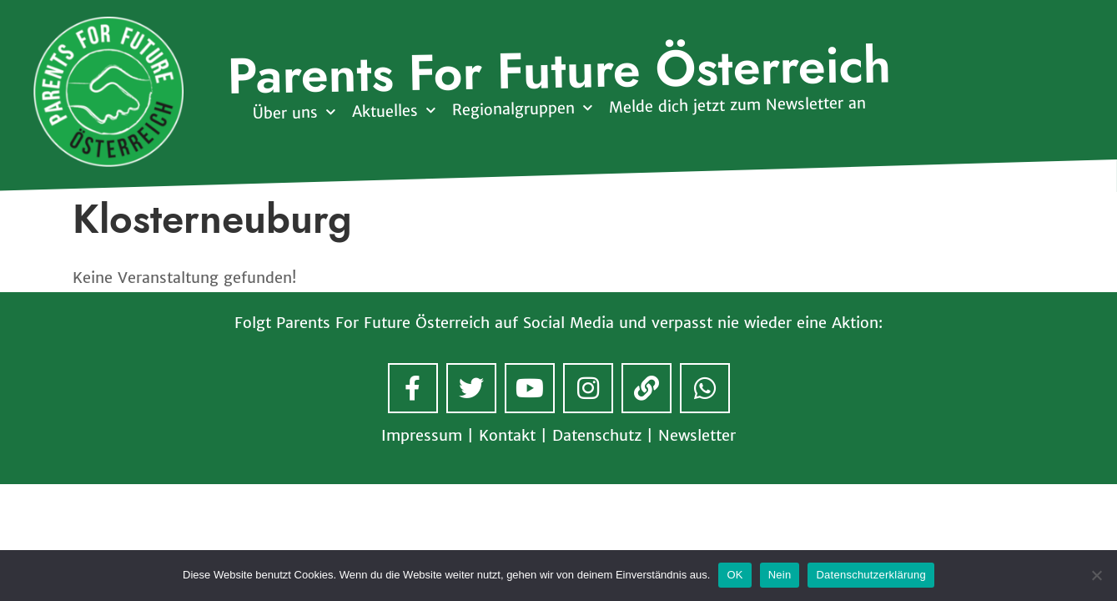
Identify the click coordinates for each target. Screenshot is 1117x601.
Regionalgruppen (521, 109)
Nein (780, 574)
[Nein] (1096, 575)
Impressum (421, 435)
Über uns (293, 113)
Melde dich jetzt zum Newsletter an (736, 105)
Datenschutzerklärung (870, 574)
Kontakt (507, 435)
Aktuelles (393, 111)
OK (734, 574)
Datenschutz (597, 435)
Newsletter (697, 435)
